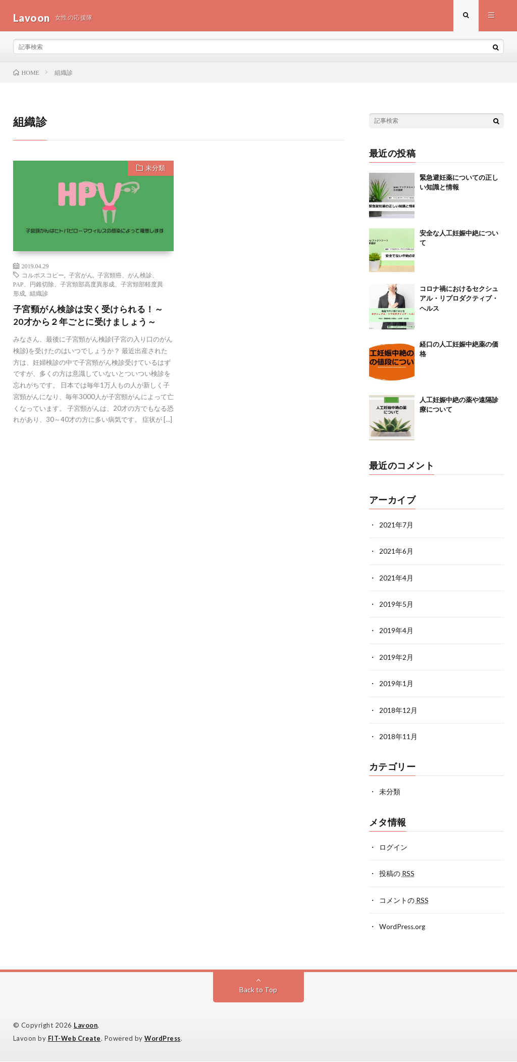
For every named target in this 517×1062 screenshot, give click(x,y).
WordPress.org (403, 928)
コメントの (404, 901)
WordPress (165, 1039)
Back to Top (258, 991)
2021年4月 (396, 581)
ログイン (393, 849)
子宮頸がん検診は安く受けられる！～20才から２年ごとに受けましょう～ (92, 320)
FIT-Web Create (75, 1039)
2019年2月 (396, 660)
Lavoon (86, 1027)
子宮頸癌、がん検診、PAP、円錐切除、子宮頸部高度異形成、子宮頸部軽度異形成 (88, 288)
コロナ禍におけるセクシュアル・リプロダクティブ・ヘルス (459, 302)
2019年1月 (396, 686)
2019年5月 (396, 607)
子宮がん (81, 279)
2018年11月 (398, 739)
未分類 (154, 173)
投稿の (397, 875)
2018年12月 (398, 712)
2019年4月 (396, 634)
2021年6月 (396, 555)
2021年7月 (396, 528)
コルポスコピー (43, 279)
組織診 (39, 297)
